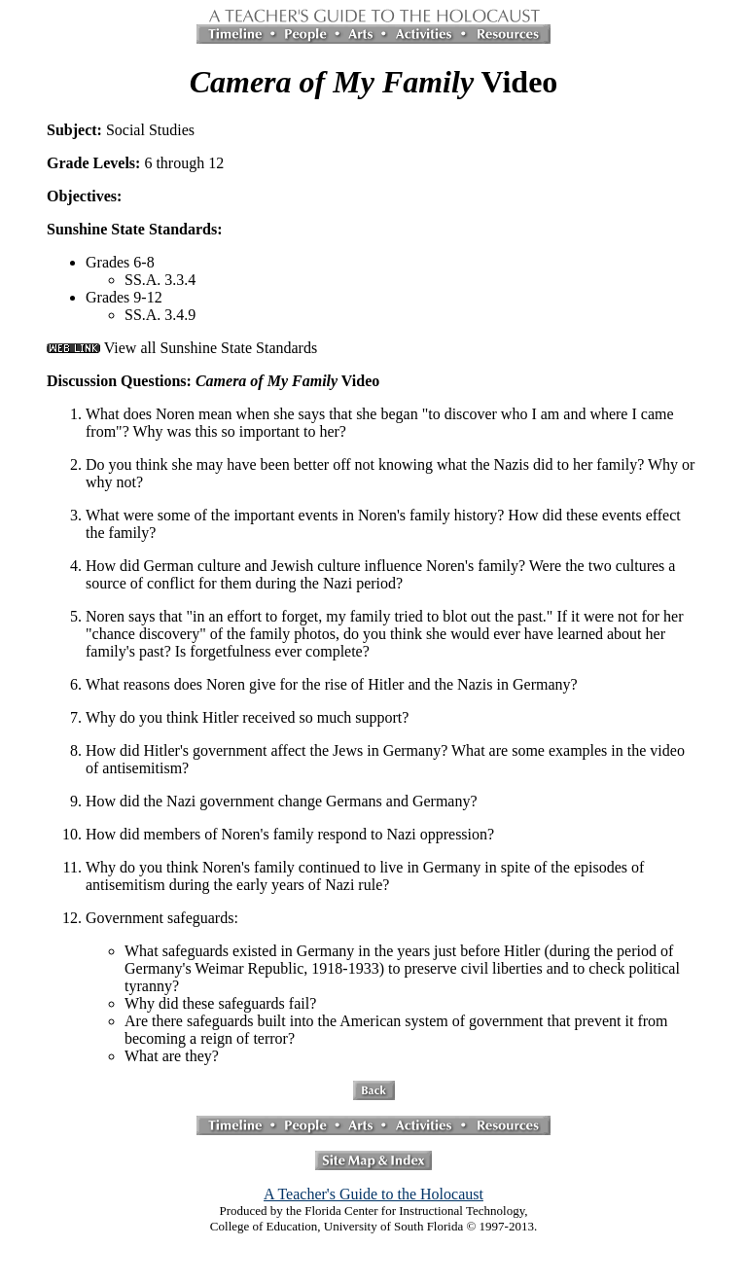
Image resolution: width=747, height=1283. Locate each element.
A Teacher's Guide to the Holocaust (373, 1194)
